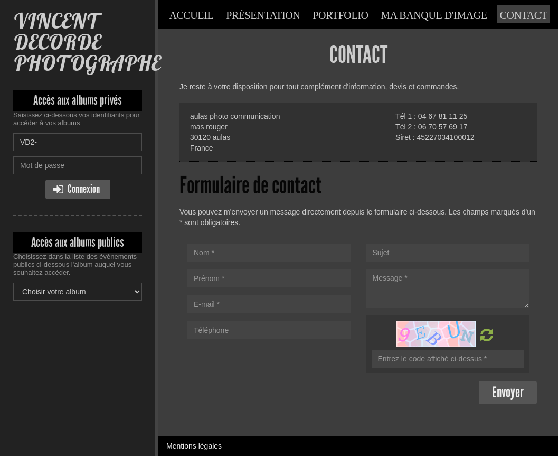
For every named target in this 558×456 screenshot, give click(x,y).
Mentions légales (194, 446)
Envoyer (508, 392)
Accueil (191, 15)
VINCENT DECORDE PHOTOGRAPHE (86, 42)
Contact (523, 15)
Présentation (263, 15)
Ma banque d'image (434, 15)
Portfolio (340, 15)
